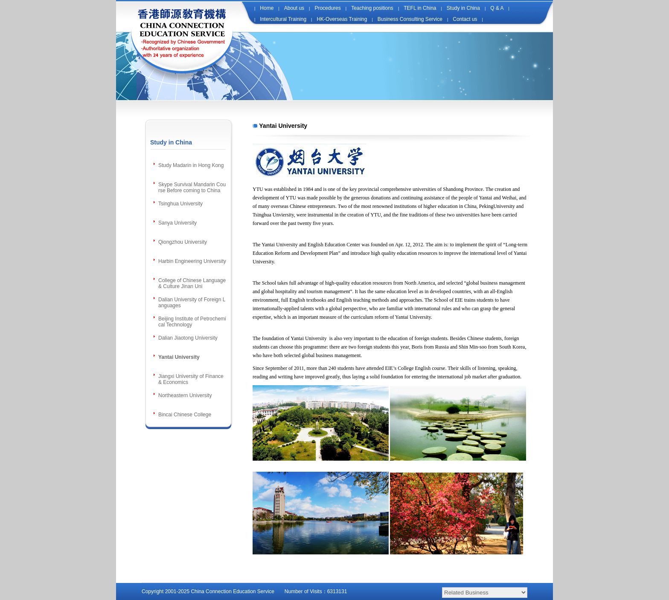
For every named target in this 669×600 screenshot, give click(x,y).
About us (294, 8)
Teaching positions (372, 8)
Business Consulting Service (410, 19)
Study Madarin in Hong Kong (191, 165)
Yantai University (179, 357)
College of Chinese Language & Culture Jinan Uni (192, 283)
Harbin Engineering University (192, 261)
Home (266, 8)
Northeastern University (185, 395)
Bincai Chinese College (184, 415)
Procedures (327, 8)
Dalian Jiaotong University (188, 338)
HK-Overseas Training (342, 19)
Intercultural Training (283, 19)
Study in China (463, 8)
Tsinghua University (180, 204)
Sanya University (177, 223)
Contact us (465, 19)
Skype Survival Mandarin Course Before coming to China (192, 187)
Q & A (496, 8)
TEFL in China (420, 8)
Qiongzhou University (182, 242)
